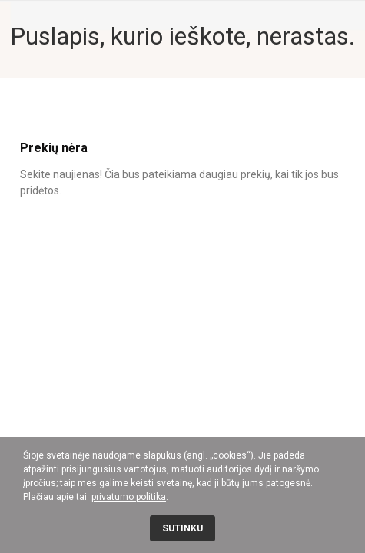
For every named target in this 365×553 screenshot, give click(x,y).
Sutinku (182, 528)
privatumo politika (128, 497)
